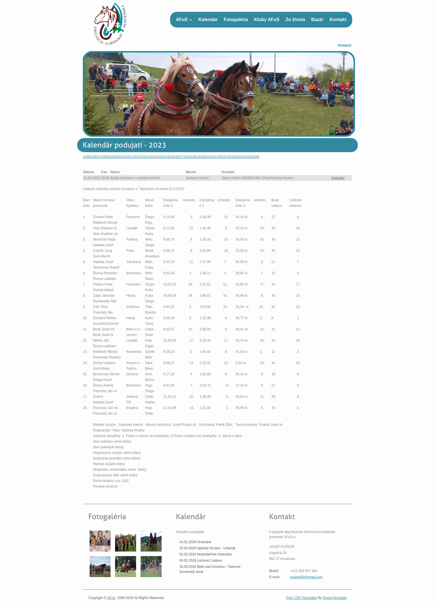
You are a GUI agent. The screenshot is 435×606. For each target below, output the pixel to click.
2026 (255, 157)
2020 (205, 157)
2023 (229, 157)
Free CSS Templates (301, 598)
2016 (171, 157)
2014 (154, 157)
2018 (188, 157)
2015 (163, 157)
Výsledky (338, 178)
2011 (129, 157)
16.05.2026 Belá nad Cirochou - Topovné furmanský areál (210, 569)
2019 (196, 157)
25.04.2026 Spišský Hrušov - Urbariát (207, 548)
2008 (104, 157)
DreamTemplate (335, 598)
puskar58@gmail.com (306, 577)
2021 (213, 157)
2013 (146, 157)
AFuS (111, 598)
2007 (96, 157)
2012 (137, 157)
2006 (87, 157)
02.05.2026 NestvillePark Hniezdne (205, 554)
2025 (246, 157)
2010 (121, 157)
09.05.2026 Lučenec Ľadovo (200, 560)
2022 (221, 157)
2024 (238, 157)
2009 (112, 157)
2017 (179, 157)
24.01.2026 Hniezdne (195, 542)
